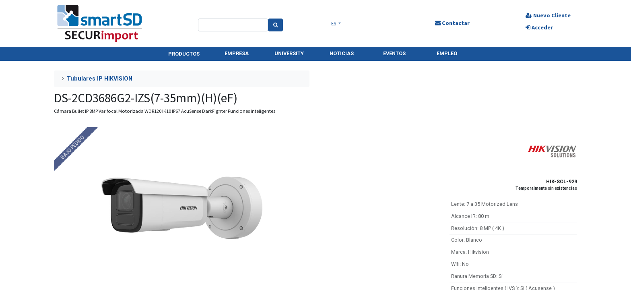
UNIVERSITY (289, 53)
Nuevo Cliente (548, 15)
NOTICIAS (342, 53)
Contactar (452, 23)
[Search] (275, 25)
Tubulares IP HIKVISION (99, 78)
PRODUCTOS (184, 54)
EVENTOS (394, 53)
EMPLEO (447, 53)
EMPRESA (237, 53)
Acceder (539, 27)
